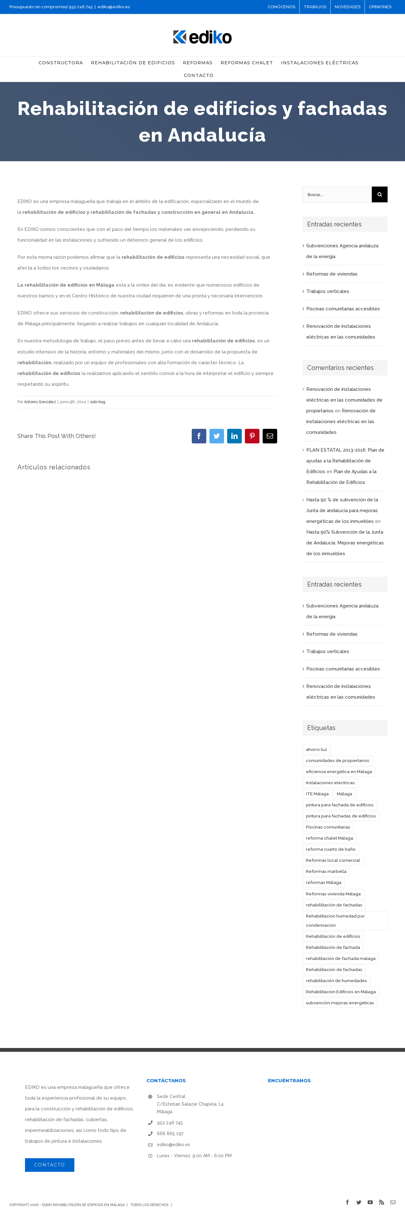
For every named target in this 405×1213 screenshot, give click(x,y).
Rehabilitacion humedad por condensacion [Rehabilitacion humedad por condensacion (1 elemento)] (335, 920)
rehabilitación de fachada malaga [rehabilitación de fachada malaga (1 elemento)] (341, 958)
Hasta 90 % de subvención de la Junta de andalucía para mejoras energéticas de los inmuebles (342, 510)
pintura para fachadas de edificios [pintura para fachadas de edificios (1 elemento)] (341, 815)
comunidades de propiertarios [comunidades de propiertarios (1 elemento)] (337, 760)
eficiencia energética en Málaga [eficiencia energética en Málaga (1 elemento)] (339, 771)
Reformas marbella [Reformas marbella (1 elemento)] (326, 871)
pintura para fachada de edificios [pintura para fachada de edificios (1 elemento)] (340, 804)
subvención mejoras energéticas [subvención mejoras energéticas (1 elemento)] (340, 1002)
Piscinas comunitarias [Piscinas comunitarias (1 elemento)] (328, 826)
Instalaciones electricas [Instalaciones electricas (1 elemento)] (330, 782)
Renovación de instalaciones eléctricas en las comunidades (341, 421)
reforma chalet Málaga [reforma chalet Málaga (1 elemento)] (329, 838)
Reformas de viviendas (332, 274)
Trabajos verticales (327, 291)
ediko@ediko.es (113, 6)
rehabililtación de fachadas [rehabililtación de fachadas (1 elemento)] (334, 904)
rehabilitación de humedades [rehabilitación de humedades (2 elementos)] (336, 980)
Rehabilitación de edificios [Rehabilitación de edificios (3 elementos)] (333, 936)
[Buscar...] (337, 194)
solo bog (97, 402)
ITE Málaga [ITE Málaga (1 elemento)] (317, 793)
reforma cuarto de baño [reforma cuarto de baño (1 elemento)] (331, 849)
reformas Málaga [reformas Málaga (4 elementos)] (323, 882)
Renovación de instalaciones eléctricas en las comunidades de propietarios (344, 400)
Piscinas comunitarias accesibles (343, 309)
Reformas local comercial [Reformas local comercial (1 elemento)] (333, 860)
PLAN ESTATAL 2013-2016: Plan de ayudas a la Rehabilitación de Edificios (345, 460)
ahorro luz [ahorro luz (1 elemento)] (316, 749)
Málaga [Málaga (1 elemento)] (344, 793)
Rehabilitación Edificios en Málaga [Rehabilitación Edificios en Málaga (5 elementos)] (341, 991)
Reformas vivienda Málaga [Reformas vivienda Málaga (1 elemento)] (333, 893)
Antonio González (40, 402)
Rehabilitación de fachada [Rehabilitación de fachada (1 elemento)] (333, 947)
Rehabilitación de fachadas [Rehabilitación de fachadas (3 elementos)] (334, 969)
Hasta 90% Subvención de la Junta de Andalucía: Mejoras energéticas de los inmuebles (345, 542)
